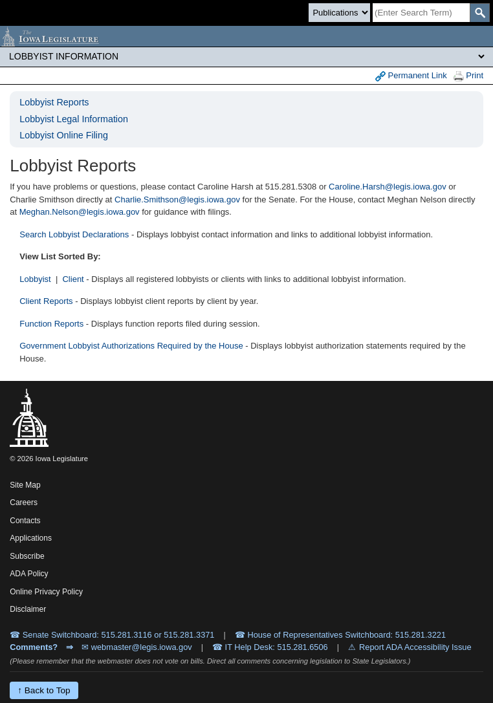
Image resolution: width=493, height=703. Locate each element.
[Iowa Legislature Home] (246, 36)
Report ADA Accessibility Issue (415, 647)
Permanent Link (411, 75)
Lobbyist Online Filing (63, 135)
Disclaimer (28, 609)
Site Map (25, 485)
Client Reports (45, 301)
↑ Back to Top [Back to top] (43, 690)
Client (72, 279)
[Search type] (339, 12)
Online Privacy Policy (46, 591)
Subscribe (27, 556)
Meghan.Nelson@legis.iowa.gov (79, 212)
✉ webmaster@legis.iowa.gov (137, 647)
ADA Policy (29, 573)
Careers (24, 502)
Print (468, 75)
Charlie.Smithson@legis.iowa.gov (177, 199)
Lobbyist (34, 279)
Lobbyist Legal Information (73, 119)
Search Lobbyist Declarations (74, 234)
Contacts (25, 520)
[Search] (421, 12)
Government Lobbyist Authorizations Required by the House (131, 346)
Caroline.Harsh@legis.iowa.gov (387, 186)
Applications (31, 538)
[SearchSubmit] (480, 12)
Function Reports (51, 324)
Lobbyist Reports (54, 102)
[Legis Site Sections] (246, 56)
